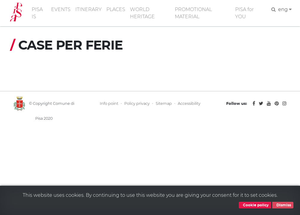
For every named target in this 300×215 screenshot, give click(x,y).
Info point (109, 103)
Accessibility (189, 103)
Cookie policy (255, 205)
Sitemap (164, 103)
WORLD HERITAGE (142, 13)
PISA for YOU (244, 13)
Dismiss (283, 205)
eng (285, 9)
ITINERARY (88, 9)
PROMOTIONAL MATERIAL (193, 13)
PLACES (115, 9)
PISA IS (37, 13)
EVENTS (61, 9)
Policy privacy (137, 103)
